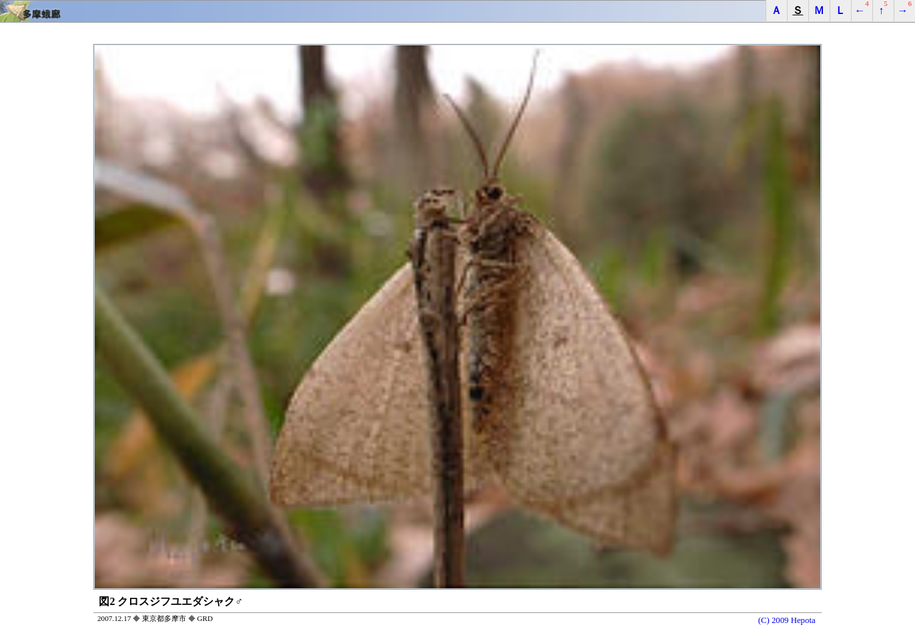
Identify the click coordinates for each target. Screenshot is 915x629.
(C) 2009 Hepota (787, 619)
